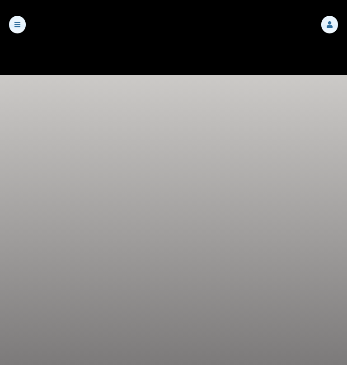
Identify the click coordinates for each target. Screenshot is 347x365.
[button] (329, 24)
